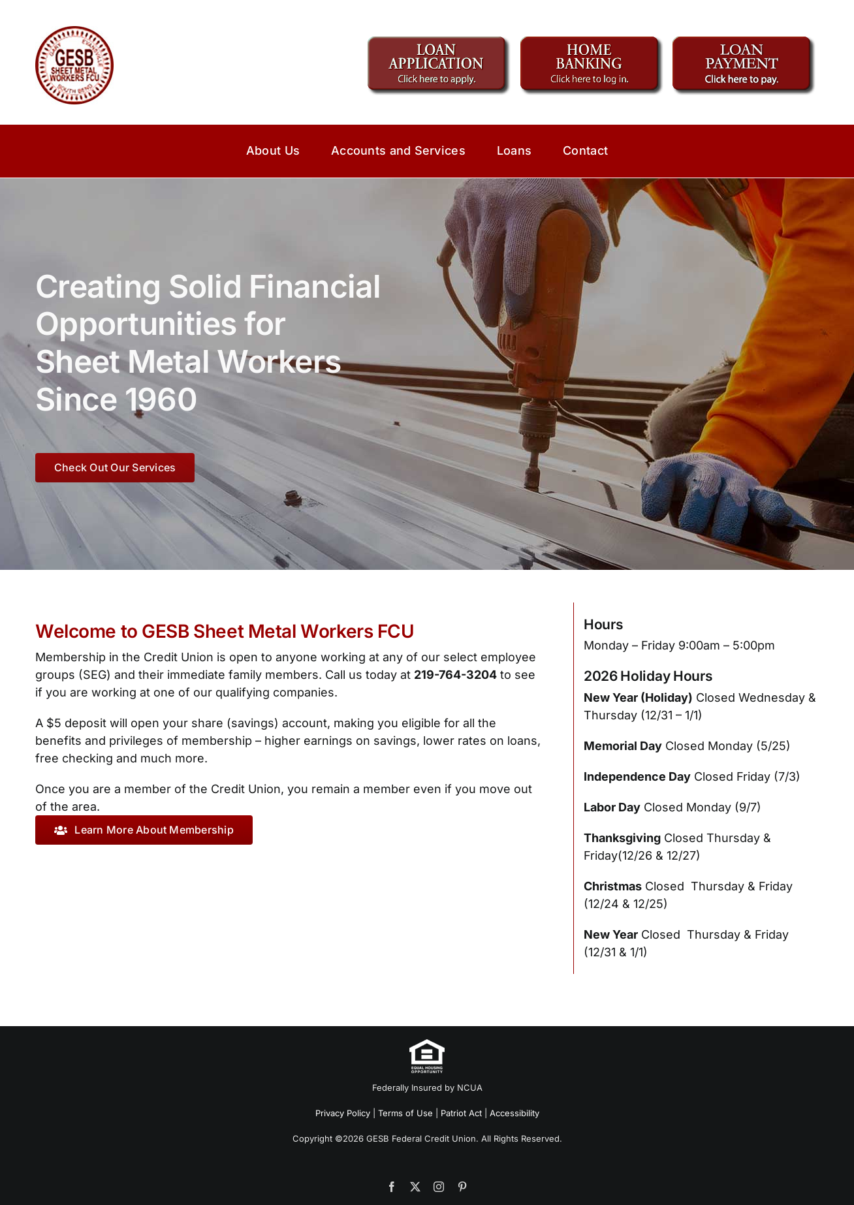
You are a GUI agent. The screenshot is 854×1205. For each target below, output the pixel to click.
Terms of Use (405, 1113)
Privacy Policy (342, 1113)
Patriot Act (461, 1113)
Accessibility (514, 1113)
